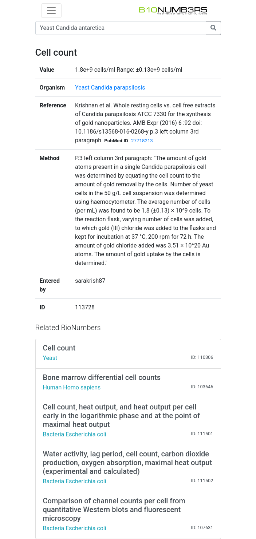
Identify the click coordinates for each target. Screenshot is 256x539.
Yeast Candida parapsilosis (110, 87)
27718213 (142, 140)
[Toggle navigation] (51, 10)
